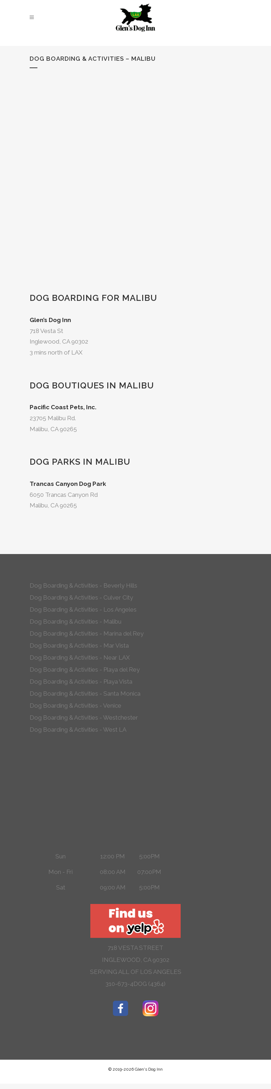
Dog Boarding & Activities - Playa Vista (81, 681)
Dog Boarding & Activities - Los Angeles (83, 609)
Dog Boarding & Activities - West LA (78, 729)
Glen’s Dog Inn (50, 319)
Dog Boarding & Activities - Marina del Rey (87, 633)
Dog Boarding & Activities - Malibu (75, 621)
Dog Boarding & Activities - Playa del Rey (85, 669)
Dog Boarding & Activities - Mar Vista (79, 645)
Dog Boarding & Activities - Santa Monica (85, 693)
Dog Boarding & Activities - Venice (75, 705)
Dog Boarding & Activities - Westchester (84, 717)
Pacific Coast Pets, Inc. (63, 407)
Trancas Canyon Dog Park (68, 483)
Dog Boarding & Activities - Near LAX (80, 657)
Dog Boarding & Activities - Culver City (81, 597)
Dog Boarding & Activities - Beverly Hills (83, 585)
